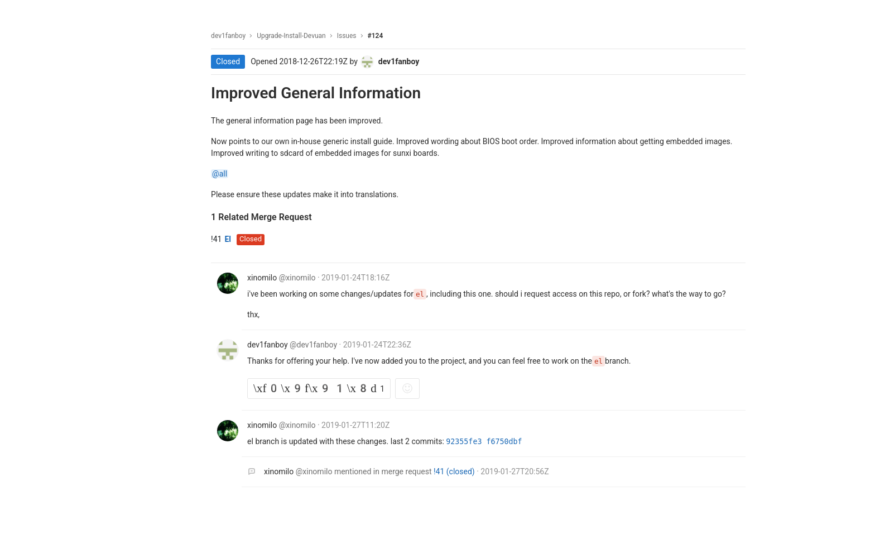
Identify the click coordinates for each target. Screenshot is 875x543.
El (231, 239)
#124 (378, 36)
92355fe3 (469, 441)
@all (222, 173)
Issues (350, 36)
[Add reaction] (410, 388)
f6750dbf (507, 441)
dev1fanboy (231, 36)
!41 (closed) (458, 471)
